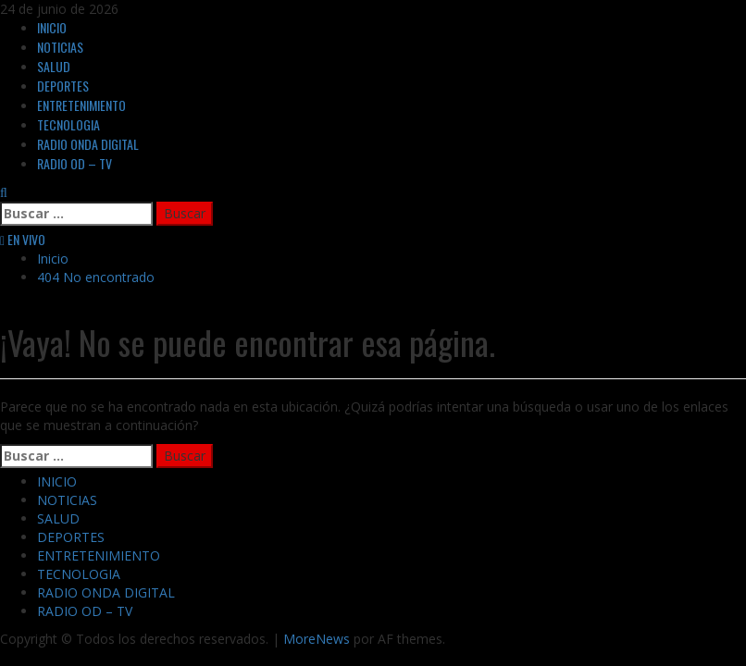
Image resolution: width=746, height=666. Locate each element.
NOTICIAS (60, 46)
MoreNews (316, 639)
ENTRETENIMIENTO (81, 105)
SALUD (53, 66)
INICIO (52, 27)
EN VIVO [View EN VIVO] (22, 239)
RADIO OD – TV (74, 163)
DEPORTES (63, 85)
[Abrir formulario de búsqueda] (3, 192)
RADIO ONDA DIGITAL (88, 144)
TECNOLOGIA (68, 124)
